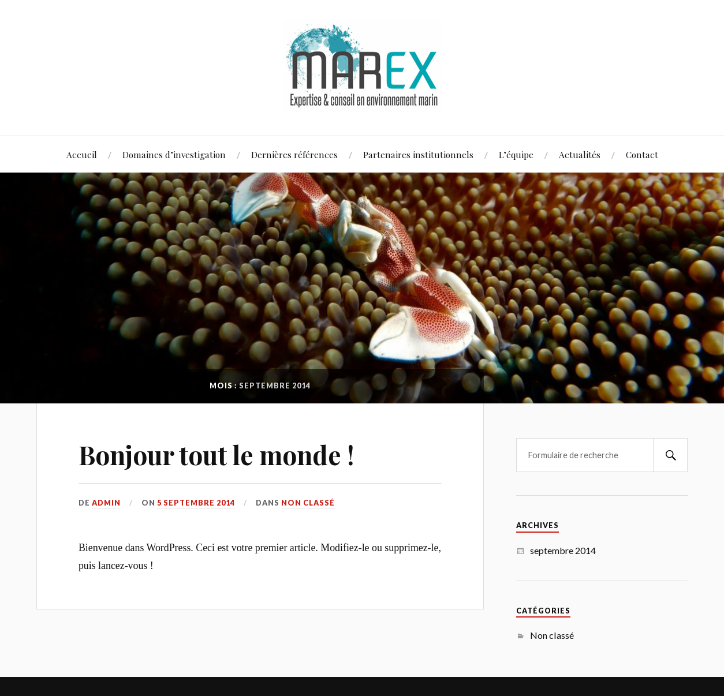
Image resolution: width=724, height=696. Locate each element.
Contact (642, 154)
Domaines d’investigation (174, 154)
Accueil (81, 154)
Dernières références (294, 154)
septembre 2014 (563, 550)
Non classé (308, 502)
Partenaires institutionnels (418, 154)
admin (106, 502)
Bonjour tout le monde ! (216, 454)
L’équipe (516, 154)
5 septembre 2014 (196, 502)
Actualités (579, 154)
